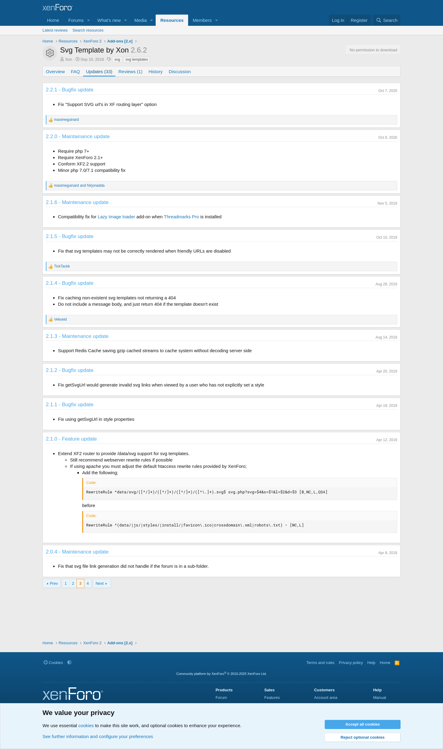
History (155, 71)
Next (100, 583)
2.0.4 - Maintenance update (77, 552)
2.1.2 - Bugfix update (69, 370)
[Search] (387, 20)
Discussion (180, 71)
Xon (68, 59)
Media (140, 20)
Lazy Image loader (116, 216)
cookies (86, 725)
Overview (55, 71)
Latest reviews (55, 30)
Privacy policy (351, 662)
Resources (172, 20)
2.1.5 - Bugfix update (69, 236)
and (79, 185)
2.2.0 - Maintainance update (78, 136)
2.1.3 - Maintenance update (77, 336)
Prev (54, 583)
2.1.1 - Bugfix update (69, 404)
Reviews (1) (130, 71)
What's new (109, 20)
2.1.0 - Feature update (71, 439)
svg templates (136, 59)
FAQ (75, 71)
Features (272, 697)
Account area (325, 697)
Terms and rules (320, 662)
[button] (88, 20)
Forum (221, 697)
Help (371, 662)
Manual (379, 697)
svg (117, 59)
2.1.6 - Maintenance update (77, 202)
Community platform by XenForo (221, 674)
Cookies (53, 662)
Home (53, 20)
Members (202, 20)
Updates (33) (99, 71)
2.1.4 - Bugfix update (69, 283)
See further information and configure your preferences (97, 736)
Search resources (88, 30)
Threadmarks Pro (181, 216)
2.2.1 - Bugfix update (69, 90)
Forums (76, 20)
